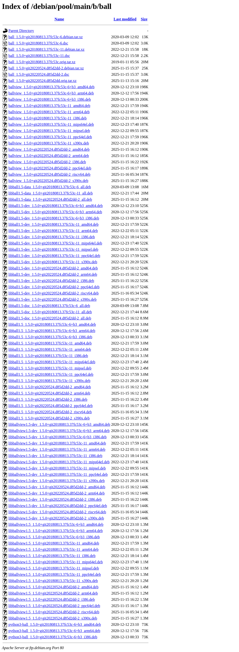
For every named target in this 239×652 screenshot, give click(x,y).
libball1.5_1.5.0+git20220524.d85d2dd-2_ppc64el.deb (50, 406)
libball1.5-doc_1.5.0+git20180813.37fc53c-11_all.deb (50, 312)
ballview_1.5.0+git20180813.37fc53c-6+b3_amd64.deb (51, 87)
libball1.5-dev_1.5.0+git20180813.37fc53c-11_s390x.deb (52, 262)
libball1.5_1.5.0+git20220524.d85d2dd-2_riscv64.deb (50, 412)
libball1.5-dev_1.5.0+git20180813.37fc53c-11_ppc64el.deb (54, 256)
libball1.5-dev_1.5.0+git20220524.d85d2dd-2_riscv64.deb (53, 293)
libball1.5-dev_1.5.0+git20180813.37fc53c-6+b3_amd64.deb (55, 206)
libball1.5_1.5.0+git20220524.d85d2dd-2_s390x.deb (49, 418)
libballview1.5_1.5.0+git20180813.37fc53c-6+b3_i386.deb (54, 537)
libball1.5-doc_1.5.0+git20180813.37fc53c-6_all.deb (49, 306)
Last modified (125, 19)
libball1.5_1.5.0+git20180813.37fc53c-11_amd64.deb (50, 343)
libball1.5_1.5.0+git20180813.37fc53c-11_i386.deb (48, 356)
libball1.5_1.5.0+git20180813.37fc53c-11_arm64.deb (49, 349)
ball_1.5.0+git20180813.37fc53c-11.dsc (39, 56)
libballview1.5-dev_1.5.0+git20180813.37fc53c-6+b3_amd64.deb (59, 424)
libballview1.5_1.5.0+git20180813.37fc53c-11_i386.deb (52, 556)
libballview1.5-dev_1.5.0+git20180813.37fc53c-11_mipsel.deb (57, 468)
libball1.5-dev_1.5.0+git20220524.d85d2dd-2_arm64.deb (52, 274)
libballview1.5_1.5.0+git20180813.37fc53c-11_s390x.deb (53, 581)
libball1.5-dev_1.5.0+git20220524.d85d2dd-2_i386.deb (51, 281)
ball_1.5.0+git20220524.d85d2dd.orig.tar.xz (42, 81)
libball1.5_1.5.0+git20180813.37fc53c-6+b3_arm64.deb (51, 331)
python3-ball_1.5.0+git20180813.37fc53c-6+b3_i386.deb (52, 637)
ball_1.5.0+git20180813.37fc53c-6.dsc (38, 43)
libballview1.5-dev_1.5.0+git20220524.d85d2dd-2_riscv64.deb (57, 512)
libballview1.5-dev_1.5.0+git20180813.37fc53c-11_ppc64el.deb (58, 474)
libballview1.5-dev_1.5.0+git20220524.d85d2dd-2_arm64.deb (56, 493)
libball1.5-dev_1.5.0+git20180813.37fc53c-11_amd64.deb (53, 224)
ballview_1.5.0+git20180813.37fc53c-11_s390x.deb (48, 143)
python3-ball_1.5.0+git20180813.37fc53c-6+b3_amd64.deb (54, 624)
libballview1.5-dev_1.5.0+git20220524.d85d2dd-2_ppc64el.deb (57, 506)
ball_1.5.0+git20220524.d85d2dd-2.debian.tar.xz (46, 68)
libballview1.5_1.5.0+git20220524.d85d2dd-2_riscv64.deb (53, 612)
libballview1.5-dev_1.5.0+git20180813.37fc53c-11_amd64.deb (57, 443)
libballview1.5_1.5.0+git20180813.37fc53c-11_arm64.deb (53, 549)
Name (59, 19)
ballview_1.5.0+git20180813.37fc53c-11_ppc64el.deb (50, 137)
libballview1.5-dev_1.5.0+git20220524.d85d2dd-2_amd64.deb (56, 487)
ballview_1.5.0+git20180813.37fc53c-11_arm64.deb (49, 112)
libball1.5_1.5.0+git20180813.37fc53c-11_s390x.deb (49, 381)
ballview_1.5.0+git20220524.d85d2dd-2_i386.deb (47, 162)
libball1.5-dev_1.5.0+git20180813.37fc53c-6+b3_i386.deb (53, 218)
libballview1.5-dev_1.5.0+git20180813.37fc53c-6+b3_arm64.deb (59, 431)
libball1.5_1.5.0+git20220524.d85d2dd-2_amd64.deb (49, 387)
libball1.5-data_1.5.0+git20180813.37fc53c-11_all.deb (50, 193)
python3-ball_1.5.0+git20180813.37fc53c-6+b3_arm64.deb (54, 631)
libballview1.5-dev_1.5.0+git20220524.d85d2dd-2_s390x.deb (56, 518)
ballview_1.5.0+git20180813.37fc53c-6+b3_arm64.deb (51, 93)
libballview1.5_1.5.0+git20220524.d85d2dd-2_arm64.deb (53, 593)
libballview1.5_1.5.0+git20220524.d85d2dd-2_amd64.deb (53, 587)
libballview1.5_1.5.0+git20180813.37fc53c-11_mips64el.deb (55, 562)
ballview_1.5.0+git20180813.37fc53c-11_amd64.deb (49, 106)
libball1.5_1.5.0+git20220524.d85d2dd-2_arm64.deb (49, 393)
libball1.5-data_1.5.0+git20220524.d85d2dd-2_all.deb (50, 199)
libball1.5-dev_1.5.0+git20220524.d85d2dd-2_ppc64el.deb (53, 287)
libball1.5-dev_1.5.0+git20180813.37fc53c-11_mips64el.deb (55, 243)
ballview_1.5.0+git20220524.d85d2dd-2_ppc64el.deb (49, 168)
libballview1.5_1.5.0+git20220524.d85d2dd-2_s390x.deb (52, 618)
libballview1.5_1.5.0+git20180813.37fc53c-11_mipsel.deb (53, 568)
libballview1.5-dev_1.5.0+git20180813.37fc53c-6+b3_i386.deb (57, 437)
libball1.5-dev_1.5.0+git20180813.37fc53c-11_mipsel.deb (53, 249)
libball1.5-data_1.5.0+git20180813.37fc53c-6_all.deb (49, 187)
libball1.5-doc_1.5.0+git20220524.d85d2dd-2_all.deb (49, 318)
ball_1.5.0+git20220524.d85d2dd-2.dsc (38, 74)
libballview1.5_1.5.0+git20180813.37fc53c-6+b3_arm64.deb (55, 531)
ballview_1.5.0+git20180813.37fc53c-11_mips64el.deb (51, 124)
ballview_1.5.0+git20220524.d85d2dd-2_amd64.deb (49, 149)
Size (144, 19)
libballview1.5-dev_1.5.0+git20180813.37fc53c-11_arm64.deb (56, 449)
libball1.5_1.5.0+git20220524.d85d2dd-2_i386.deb (47, 399)
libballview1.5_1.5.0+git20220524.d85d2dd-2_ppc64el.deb (54, 606)
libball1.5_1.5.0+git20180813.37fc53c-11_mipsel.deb (49, 368)
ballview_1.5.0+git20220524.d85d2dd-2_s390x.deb (48, 181)
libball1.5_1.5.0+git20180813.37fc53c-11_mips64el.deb (51, 362)
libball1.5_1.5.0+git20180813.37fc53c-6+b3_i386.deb (50, 337)
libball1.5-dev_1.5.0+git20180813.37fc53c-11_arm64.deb (53, 231)
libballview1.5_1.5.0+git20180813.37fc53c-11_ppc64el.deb (54, 574)
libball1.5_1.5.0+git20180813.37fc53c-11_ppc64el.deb (50, 374)
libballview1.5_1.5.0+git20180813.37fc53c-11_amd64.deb (53, 543)
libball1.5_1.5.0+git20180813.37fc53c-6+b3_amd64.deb (52, 324)
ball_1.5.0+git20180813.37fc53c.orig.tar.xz (41, 62)
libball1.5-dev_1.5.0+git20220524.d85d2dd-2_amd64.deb (53, 268)
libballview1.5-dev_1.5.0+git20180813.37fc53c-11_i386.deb (55, 456)
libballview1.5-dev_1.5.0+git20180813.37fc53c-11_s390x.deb (56, 481)
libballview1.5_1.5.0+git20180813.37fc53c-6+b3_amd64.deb (55, 524)
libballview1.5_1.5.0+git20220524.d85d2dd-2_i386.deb (51, 599)
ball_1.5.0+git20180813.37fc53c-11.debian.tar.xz (46, 49)
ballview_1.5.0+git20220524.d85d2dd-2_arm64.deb (48, 156)
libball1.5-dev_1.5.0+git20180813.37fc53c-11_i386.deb (51, 237)
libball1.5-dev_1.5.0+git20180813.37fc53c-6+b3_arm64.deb (55, 212)
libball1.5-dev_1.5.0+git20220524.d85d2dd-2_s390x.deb (52, 299)
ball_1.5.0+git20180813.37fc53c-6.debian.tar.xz (45, 37)
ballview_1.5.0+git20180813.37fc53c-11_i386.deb (47, 118)
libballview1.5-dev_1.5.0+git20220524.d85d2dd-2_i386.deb (55, 499)
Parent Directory (21, 31)
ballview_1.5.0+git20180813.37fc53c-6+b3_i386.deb (49, 99)
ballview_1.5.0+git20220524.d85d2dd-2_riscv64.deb (49, 174)
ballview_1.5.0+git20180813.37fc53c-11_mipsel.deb (49, 131)
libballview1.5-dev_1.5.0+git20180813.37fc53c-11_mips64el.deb (59, 462)
